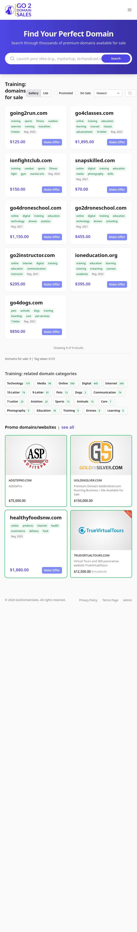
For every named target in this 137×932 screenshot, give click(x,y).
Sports (63, 401)
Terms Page (110, 600)
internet (27, 263)
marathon (44, 126)
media (80, 174)
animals (25, 310)
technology (17, 221)
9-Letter (41, 392)
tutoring (81, 268)
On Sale (85, 93)
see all (67, 427)
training (15, 121)
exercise (16, 126)
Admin (127, 600)
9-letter (15, 132)
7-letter (15, 321)
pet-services (42, 316)
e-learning (96, 268)
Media (45, 383)
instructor (17, 274)
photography (95, 174)
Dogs (81, 392)
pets (13, 310)
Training (71, 410)
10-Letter (17, 392)
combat (29, 168)
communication (36, 268)
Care (107, 401)
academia (82, 274)
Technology (19, 383)
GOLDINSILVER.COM (88, 480)
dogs (37, 310)
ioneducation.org (96, 255)
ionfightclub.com (31, 160)
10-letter (102, 132)
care (28, 316)
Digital (91, 383)
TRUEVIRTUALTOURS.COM (92, 555)
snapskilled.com (95, 160)
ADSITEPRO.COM (20, 480)
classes (108, 126)
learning (81, 126)
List (45, 93)
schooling (111, 221)
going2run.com (28, 112)
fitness (40, 121)
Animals (86, 401)
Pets (62, 392)
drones (33, 221)
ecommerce (18, 531)
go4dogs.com (26, 302)
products (28, 525)
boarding (16, 316)
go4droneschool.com (35, 207)
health (55, 525)
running (30, 126)
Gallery (33, 93)
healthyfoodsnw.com (36, 517)
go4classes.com (94, 112)
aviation (45, 221)
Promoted (66, 93)
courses (94, 126)
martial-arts (37, 174)
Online (67, 383)
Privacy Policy (88, 600)
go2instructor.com (32, 255)
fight (14, 174)
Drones (94, 410)
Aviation (40, 401)
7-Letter (16, 401)
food (45, 531)
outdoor (53, 121)
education (107, 121)
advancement (84, 132)
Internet (115, 383)
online (80, 121)
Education (47, 410)
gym (23, 174)
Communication (108, 392)
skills (110, 174)
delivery (33, 531)
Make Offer (52, 142)
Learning (116, 410)
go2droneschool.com (101, 207)
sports (28, 121)
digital (91, 168)
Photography (19, 410)
